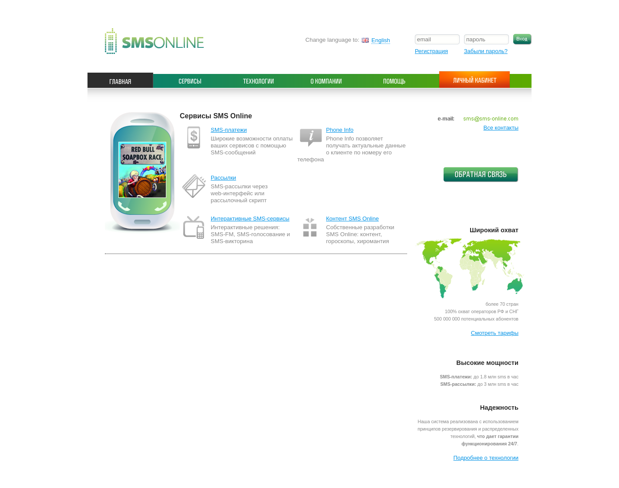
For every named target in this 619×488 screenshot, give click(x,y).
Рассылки (223, 177)
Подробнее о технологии (486, 458)
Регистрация (431, 51)
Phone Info (339, 130)
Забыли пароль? (486, 51)
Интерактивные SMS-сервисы (250, 218)
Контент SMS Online (352, 218)
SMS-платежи (229, 130)
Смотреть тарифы (494, 333)
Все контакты (501, 127)
